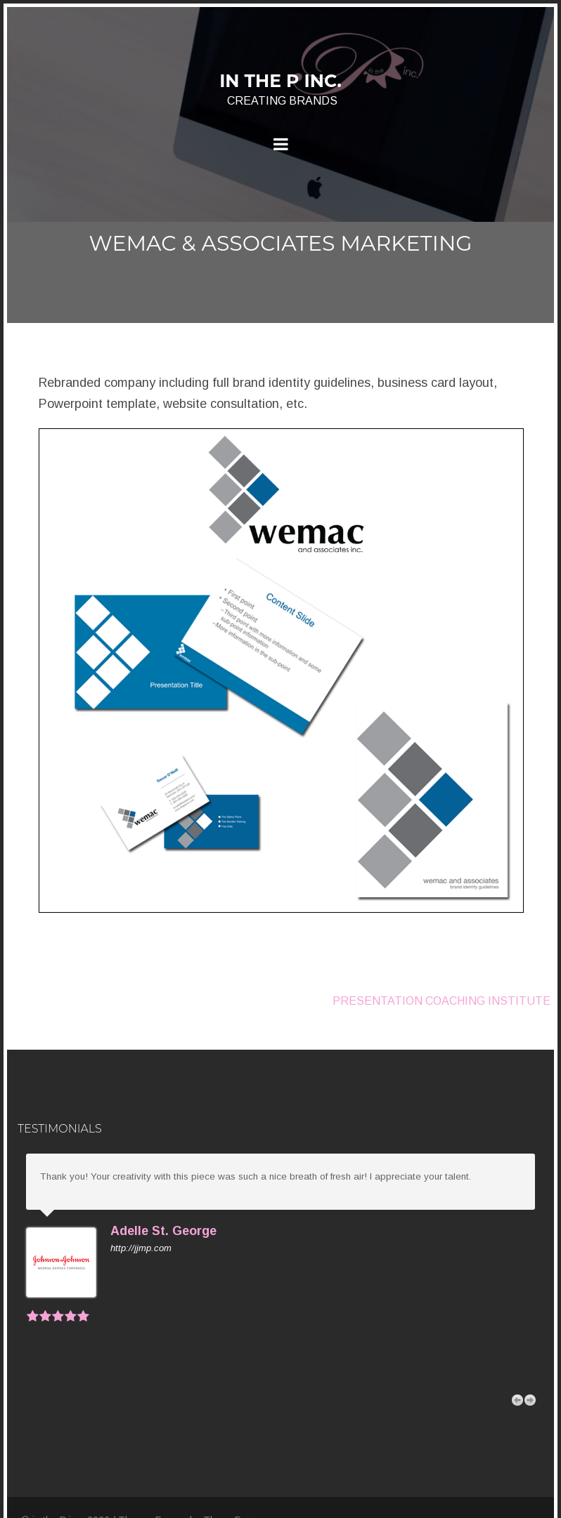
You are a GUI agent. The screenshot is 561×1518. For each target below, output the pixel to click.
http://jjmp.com (141, 1248)
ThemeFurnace (237, 1475)
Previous (517, 1355)
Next (530, 1355)
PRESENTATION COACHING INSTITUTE (441, 1001)
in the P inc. (280, 80)
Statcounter (37, 1504)
